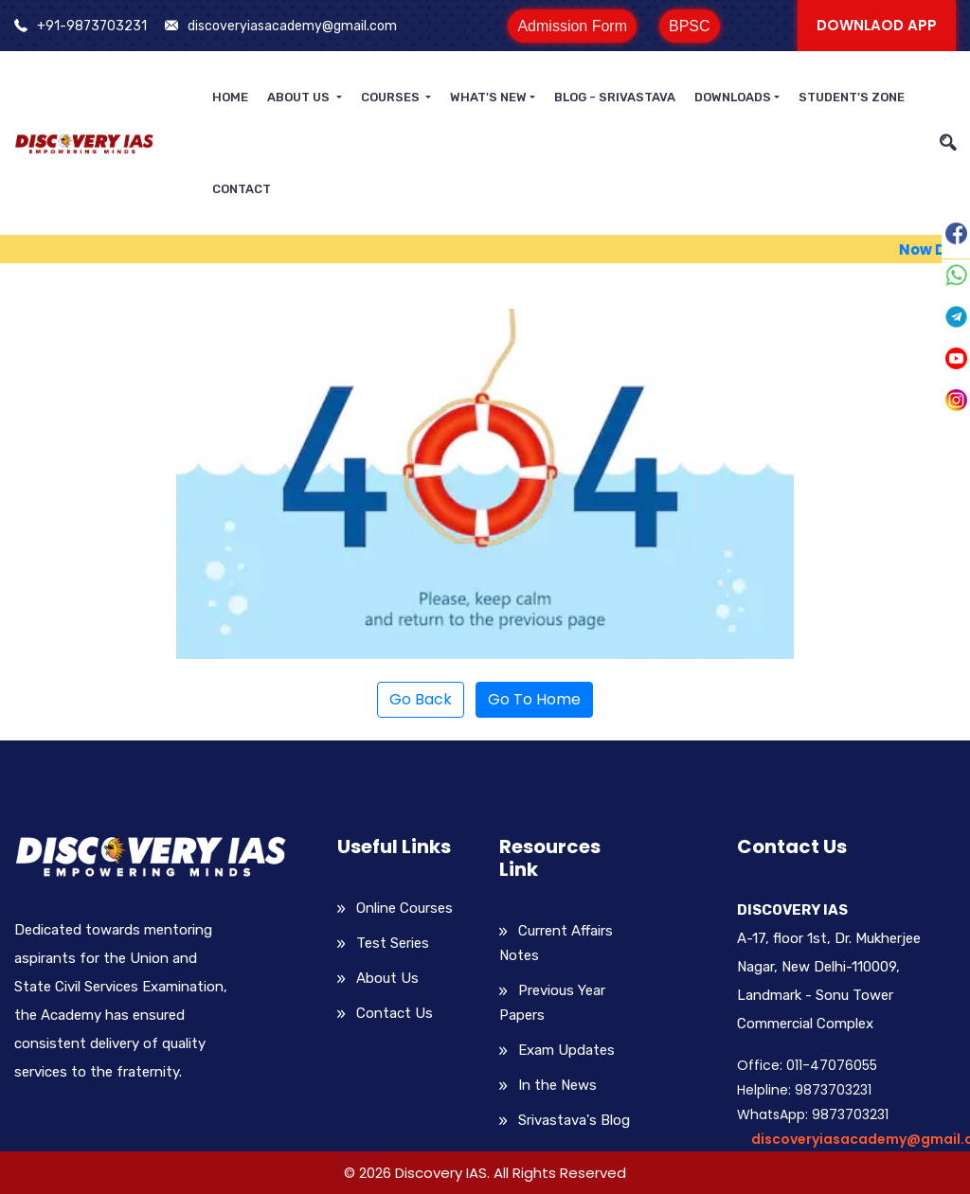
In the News (557, 1085)
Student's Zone (852, 97)
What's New (488, 97)
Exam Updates (566, 1050)
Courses (391, 97)
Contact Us (394, 1013)
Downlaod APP (877, 25)
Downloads (732, 97)
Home (230, 97)
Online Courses (404, 908)
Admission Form (572, 26)
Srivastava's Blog (574, 1120)
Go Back (420, 699)
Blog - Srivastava (614, 97)
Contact (241, 189)
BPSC (689, 26)
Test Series (392, 943)
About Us (299, 97)
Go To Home (534, 699)
